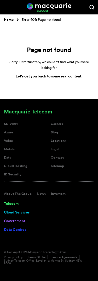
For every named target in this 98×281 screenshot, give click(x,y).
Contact (57, 157)
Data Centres (15, 229)
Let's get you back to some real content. (49, 76)
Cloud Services (17, 212)
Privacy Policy (13, 257)
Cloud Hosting (15, 166)
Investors (58, 193)
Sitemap (57, 166)
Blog (54, 132)
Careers (57, 124)
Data (7, 157)
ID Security (12, 174)
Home (9, 19)
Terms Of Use (36, 257)
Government (14, 220)
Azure (8, 132)
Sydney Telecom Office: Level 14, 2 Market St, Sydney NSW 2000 (43, 261)
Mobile (9, 149)
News (41, 193)
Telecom (11, 203)
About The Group (18, 193)
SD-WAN (11, 124)
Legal (55, 149)
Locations (58, 140)
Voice (8, 140)
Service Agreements (64, 257)
